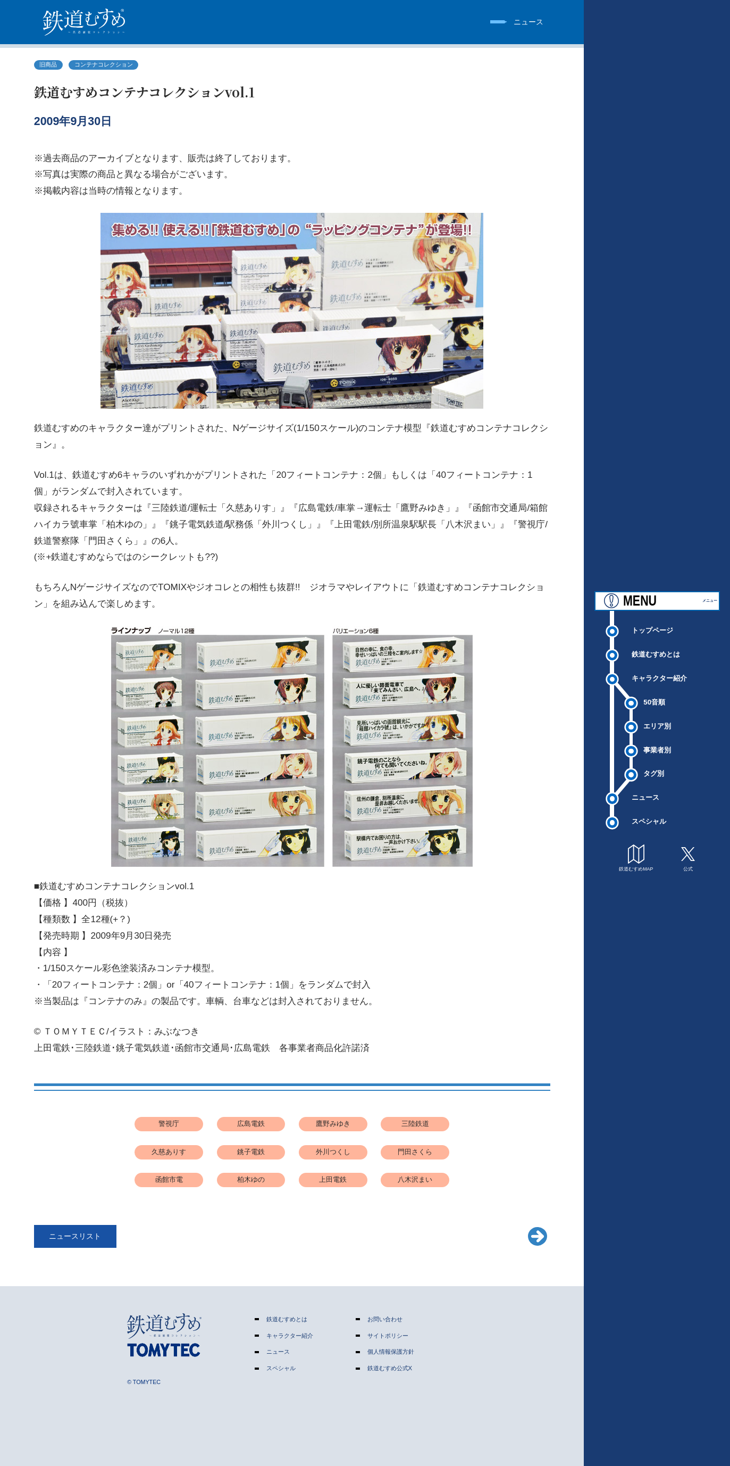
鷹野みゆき (333, 1124)
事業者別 (657, 741)
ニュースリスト (75, 1236)
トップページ (652, 621)
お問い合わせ (384, 1319)
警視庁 (168, 1124)
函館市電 (169, 1179)
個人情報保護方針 (390, 1351)
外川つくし (333, 1152)
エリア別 (657, 717)
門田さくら (415, 1152)
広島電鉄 (251, 1124)
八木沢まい (415, 1179)
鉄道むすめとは (656, 645)
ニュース (645, 789)
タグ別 (653, 765)
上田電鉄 (333, 1179)
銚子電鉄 (251, 1152)
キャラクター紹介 (659, 669)
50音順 (654, 693)
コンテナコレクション (103, 64)
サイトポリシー (387, 1335)
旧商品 (48, 64)
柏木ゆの (251, 1179)
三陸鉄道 (415, 1124)
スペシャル (649, 813)
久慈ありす (169, 1152)
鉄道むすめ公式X (390, 1368)
